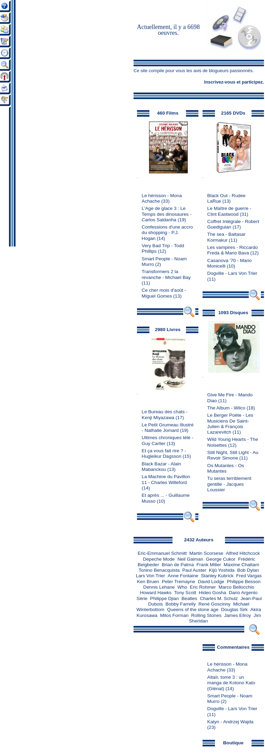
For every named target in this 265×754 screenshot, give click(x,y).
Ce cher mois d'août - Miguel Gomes (164, 293)
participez (252, 82)
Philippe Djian (164, 598)
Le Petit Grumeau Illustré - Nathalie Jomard (168, 427)
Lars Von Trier (150, 575)
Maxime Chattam (241, 564)
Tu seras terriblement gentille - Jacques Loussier (229, 484)
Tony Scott (185, 592)
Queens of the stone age (192, 609)
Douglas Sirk (234, 609)
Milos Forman (174, 615)
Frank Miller (208, 564)
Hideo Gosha (212, 592)
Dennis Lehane (159, 587)
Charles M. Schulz (219, 598)
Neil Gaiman (190, 559)
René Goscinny (214, 604)
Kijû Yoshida (222, 570)
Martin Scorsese (206, 553)
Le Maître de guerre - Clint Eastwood (229, 211)
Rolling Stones (206, 615)
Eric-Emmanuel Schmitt (162, 553)
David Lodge (211, 581)
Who (182, 587)
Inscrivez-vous (219, 82)
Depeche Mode (159, 559)
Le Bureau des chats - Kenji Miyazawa (165, 414)
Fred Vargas (249, 575)
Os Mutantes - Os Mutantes (225, 468)
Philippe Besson (244, 581)
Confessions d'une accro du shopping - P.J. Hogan (167, 232)
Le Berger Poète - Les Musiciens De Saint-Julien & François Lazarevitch (230, 424)
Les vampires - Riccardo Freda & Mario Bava (232, 250)
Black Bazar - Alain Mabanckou (161, 466)
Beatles (189, 598)
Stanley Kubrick (217, 575)
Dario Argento (243, 592)
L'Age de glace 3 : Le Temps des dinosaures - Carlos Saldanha (167, 214)
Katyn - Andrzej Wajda (230, 721)
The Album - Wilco (226, 407)
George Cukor (220, 559)
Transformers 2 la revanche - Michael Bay (166, 274)
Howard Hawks (155, 592)
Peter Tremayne (178, 581)
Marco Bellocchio (236, 587)
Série (142, 598)
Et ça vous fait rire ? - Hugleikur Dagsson (164, 453)
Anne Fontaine (183, 575)
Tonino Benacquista (159, 570)
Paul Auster (194, 570)
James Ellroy (237, 615)
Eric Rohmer (203, 587)
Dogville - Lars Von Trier (232, 273)
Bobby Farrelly (181, 604)
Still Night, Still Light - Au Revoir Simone (232, 455)
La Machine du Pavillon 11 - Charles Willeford (166, 479)
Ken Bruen (148, 581)
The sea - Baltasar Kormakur (226, 237)
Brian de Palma (178, 564)
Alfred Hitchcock (243, 553)
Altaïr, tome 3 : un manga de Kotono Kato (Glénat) (231, 683)
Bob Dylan (248, 570)
